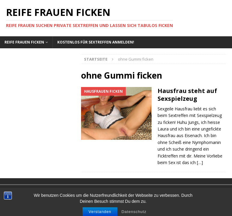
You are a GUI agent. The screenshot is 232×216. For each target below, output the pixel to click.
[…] (200, 162)
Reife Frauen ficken (24, 42)
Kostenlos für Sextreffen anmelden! (95, 42)
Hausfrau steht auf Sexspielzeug (187, 95)
